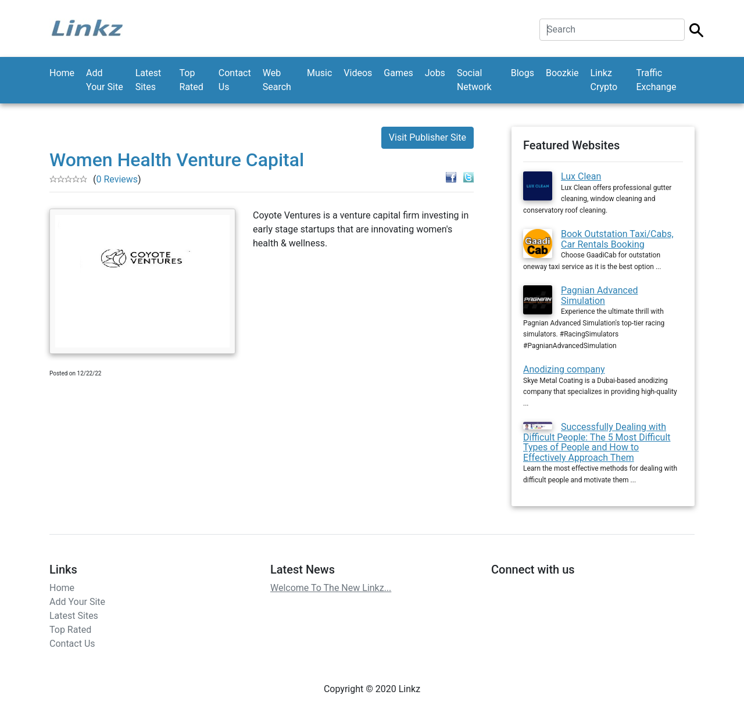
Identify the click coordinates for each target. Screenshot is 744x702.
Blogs (522, 72)
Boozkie (562, 72)
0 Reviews (117, 179)
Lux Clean (581, 176)
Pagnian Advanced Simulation (599, 295)
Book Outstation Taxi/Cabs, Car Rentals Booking (617, 239)
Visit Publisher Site (427, 137)
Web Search (277, 79)
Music (319, 72)
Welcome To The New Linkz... (330, 587)
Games (398, 72)
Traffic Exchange (656, 79)
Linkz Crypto (604, 79)
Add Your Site (104, 79)
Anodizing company (564, 369)
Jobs (435, 72)
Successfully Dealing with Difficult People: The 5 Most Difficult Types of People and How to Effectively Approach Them (597, 442)
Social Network (474, 79)
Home (61, 72)
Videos (358, 72)
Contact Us (235, 79)
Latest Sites (148, 79)
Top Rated (191, 79)
